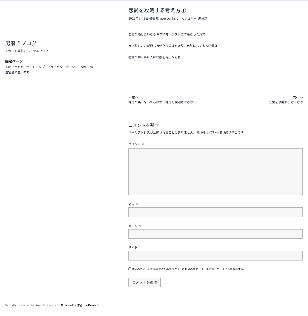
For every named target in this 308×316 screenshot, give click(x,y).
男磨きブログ (21, 43)
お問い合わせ (14, 66)
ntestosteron (170, 18)
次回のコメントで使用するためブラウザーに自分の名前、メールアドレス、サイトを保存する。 (189, 269)
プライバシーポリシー (63, 66)
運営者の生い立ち (17, 72)
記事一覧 (87, 66)
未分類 (202, 18)
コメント (136, 144)
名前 (133, 204)
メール (135, 226)
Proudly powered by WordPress (28, 305)
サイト (133, 247)
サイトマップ (35, 66)
